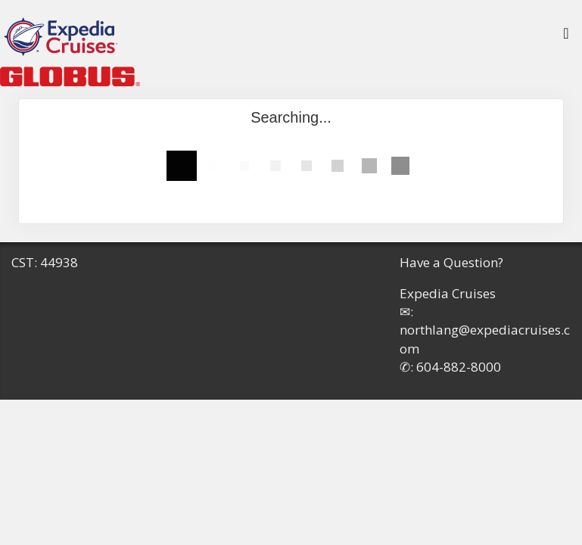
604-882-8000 (458, 366)
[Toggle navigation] (566, 37)
